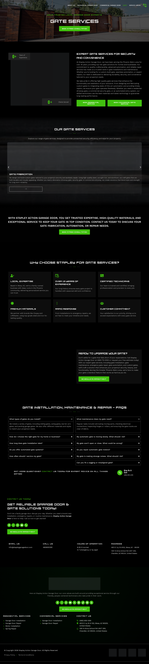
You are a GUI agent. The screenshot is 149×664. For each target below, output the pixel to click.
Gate (125, 5)
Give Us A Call (128, 471)
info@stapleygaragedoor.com (20, 547)
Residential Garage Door (87, 5)
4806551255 (47, 547)
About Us (71, 5)
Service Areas (135, 5)
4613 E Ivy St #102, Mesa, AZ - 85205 (125, 547)
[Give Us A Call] (119, 472)
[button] (8, 167)
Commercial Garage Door (110, 5)
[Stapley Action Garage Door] (129, 623)
